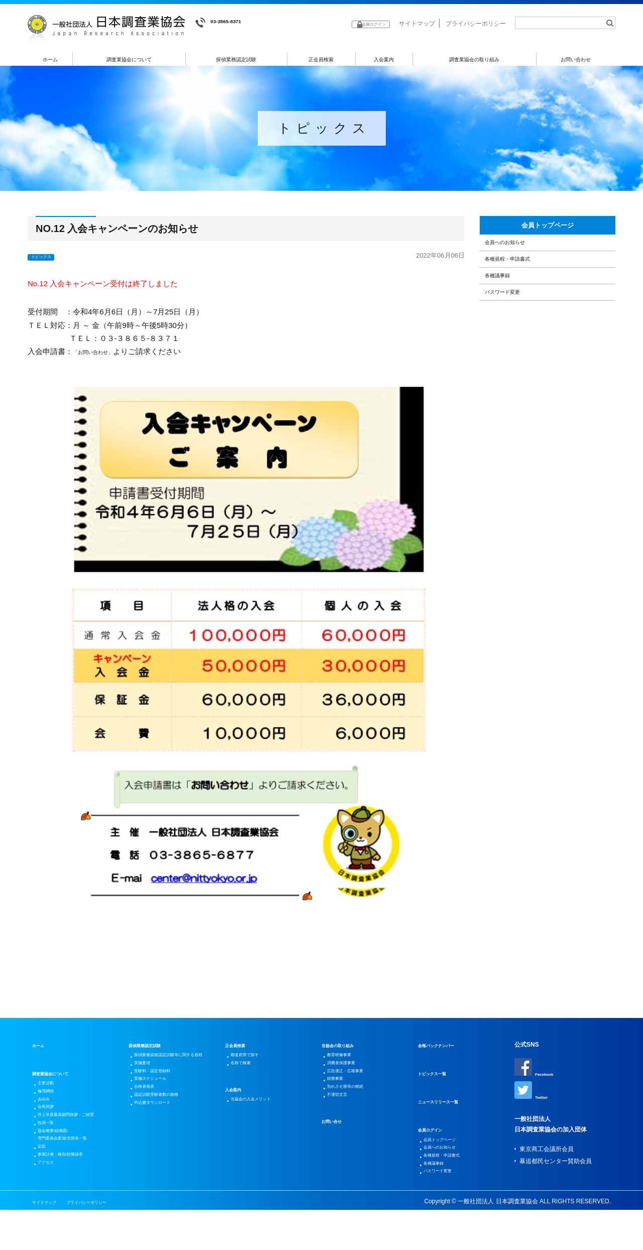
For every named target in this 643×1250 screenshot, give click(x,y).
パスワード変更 (514, 337)
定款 (45, 1185)
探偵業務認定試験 (236, 59)
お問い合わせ (576, 59)
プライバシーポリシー (476, 23)
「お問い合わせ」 (103, 355)
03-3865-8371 (226, 23)
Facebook (538, 1071)
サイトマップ (417, 23)
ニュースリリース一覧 (448, 1104)
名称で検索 (247, 1072)
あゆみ (48, 1112)
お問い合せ (337, 1149)
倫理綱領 (51, 1100)
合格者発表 (151, 1120)
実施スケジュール (160, 1108)
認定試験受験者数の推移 (169, 1133)
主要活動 (51, 1088)
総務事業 (341, 1096)
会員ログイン (436, 1133)
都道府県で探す (253, 1060)
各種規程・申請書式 (522, 285)
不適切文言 (344, 1120)
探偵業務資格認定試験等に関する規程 (178, 1066)
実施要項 (148, 1084)
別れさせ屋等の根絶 (356, 1108)
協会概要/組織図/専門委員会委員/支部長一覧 (76, 1167)
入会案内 (384, 59)
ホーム (50, 59)
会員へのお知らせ (518, 260)
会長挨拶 (51, 1124)
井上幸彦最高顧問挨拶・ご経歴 (81, 1137)
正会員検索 (321, 59)
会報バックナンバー (445, 1048)
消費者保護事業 (350, 1072)
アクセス (51, 1209)
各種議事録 (506, 311)
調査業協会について (129, 59)
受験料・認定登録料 (163, 1096)
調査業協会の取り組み (474, 59)
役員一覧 (51, 1149)
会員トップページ (547, 233)
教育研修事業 (347, 1060)
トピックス (48, 259)
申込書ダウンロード (163, 1145)
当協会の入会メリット (262, 1112)
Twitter (534, 1097)
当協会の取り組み (346, 1048)
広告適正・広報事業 (356, 1084)
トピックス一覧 (439, 1076)
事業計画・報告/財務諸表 (73, 1197)
